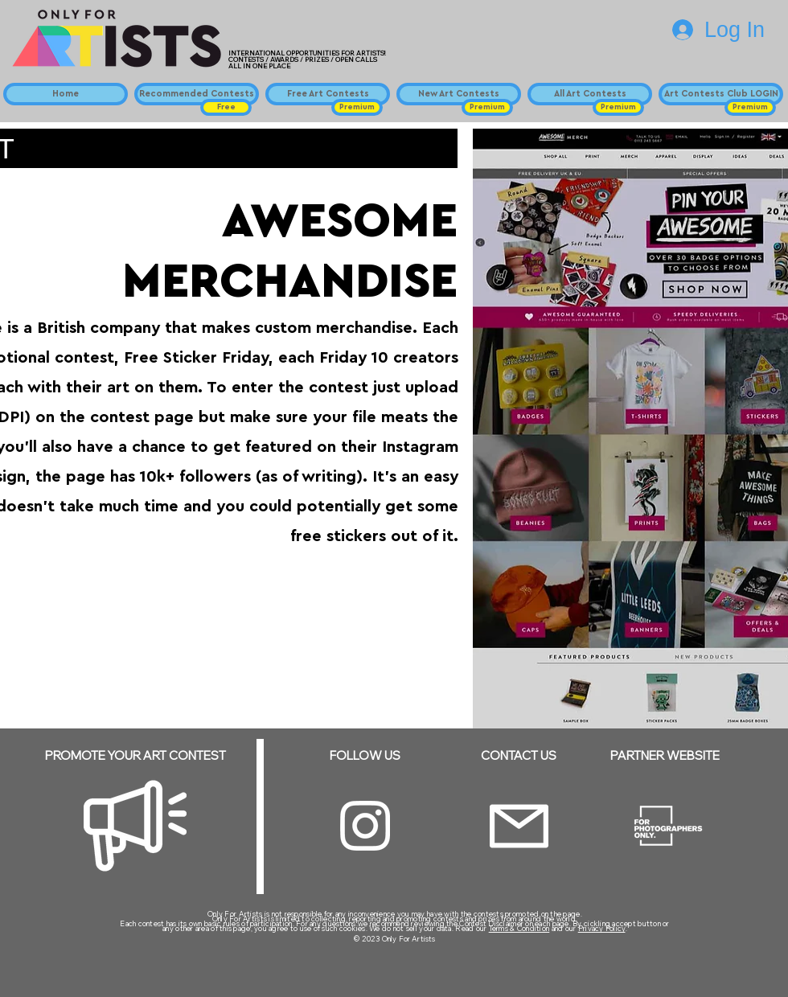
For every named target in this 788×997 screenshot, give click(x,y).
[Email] (519, 826)
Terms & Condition (519, 928)
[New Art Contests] (458, 94)
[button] (226, 107)
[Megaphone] (135, 825)
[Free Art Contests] (327, 94)
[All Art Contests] (589, 94)
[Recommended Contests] (196, 94)
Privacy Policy (602, 928)
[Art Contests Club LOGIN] (721, 94)
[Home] (65, 94)
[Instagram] (365, 826)
